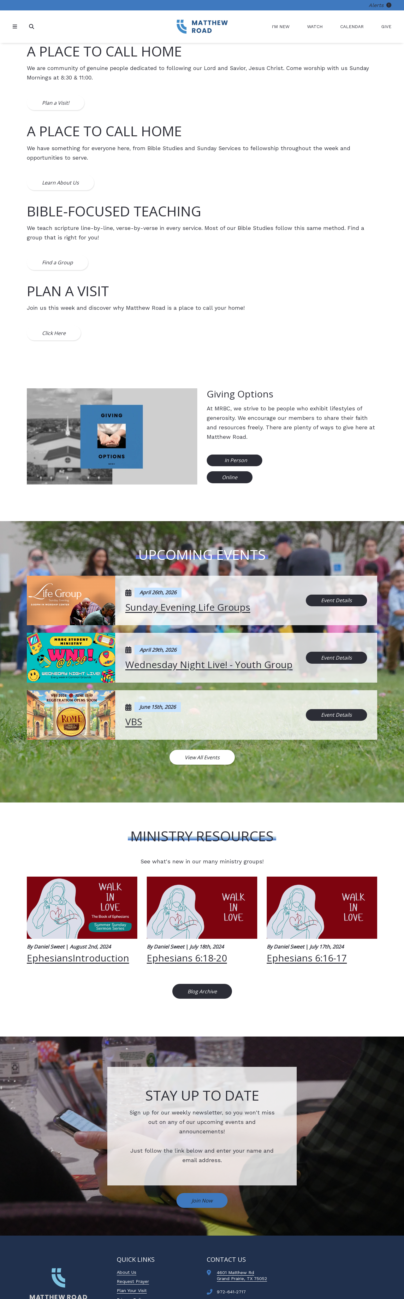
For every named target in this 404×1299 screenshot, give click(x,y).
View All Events (202, 757)
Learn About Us (60, 182)
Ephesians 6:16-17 (307, 957)
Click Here (54, 333)
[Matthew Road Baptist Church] (202, 26)
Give (386, 26)
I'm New (280, 26)
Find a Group (57, 262)
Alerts (380, 5)
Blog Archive (202, 991)
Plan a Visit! (55, 102)
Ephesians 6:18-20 (187, 957)
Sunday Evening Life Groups (187, 607)
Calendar (352, 26)
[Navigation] (16, 26)
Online (229, 477)
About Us (126, 1272)
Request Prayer (133, 1281)
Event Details (336, 600)
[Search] (32, 26)
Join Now (202, 1200)
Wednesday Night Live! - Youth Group (209, 664)
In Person (235, 460)
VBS (133, 721)
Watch (315, 26)
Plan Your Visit (132, 1290)
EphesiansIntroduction (78, 957)
